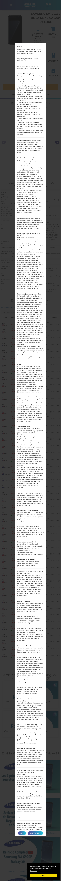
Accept (22, 833)
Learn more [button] (33, 871)
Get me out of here (35, 833)
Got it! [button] (43, 875)
